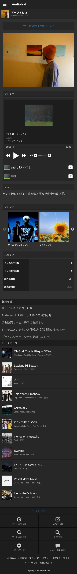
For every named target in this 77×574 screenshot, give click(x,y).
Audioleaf (19, 4)
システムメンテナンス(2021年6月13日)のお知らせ (33, 329)
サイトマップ (31, 563)
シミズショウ (54, 229)
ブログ (66, 558)
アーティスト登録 (19, 521)
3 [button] (30, 249)
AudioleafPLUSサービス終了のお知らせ (27, 315)
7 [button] (51, 249)
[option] (23, 229)
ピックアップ (19, 547)
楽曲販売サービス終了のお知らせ (23, 322)
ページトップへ (38, 511)
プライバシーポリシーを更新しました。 (27, 336)
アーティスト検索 (19, 534)
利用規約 (23, 558)
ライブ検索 (58, 534)
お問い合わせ (46, 563)
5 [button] (41, 249)
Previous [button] (4, 229)
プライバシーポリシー (39, 558)
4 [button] (36, 249)
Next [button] (72, 229)
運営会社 (57, 558)
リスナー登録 (58, 521)
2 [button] (25, 249)
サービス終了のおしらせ (38, 25)
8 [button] (57, 249)
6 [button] (46, 249)
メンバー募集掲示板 (58, 547)
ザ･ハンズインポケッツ (23, 229)
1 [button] (20, 249)
